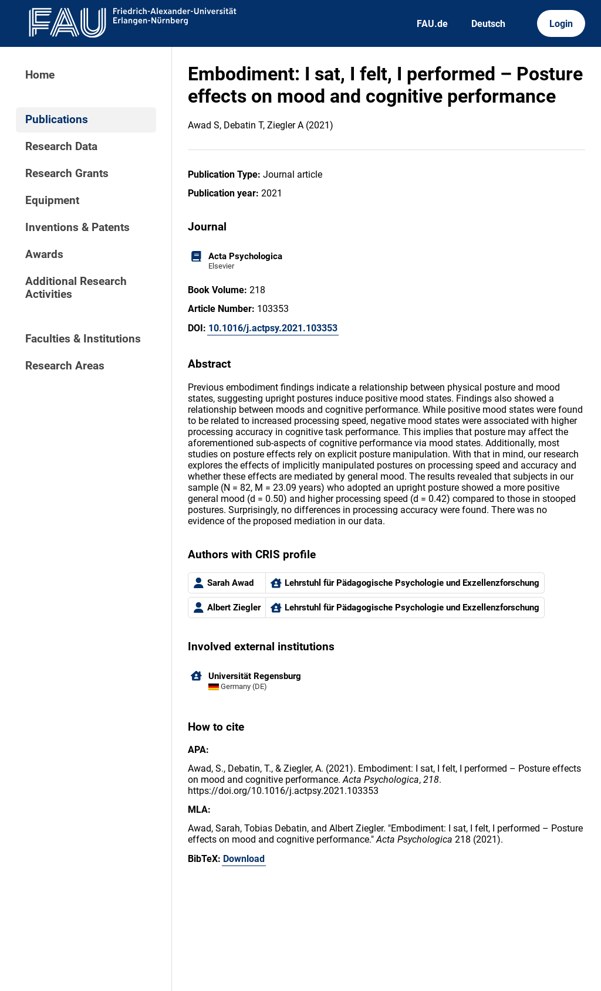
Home (40, 75)
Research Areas (64, 365)
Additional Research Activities (76, 288)
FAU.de (432, 23)
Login (561, 23)
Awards (44, 254)
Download (244, 858)
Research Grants (67, 173)
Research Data (61, 146)
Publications (56, 119)
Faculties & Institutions (83, 338)
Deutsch (488, 23)
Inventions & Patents (77, 227)
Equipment (52, 200)
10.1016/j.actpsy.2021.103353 (272, 328)
